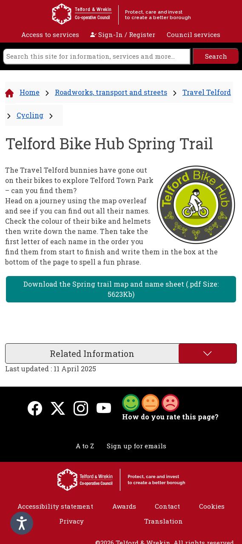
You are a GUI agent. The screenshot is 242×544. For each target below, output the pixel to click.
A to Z (85, 445)
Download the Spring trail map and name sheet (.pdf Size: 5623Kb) (121, 289)
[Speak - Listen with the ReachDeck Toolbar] (21, 523)
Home (30, 92)
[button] (150, 402)
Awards (124, 506)
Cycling (30, 115)
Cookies (212, 506)
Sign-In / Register (122, 34)
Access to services (50, 34)
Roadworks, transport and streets (111, 92)
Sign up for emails (136, 445)
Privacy (71, 521)
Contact (167, 506)
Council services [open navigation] (193, 34)
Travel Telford (206, 92)
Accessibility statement (55, 506)
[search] (97, 56)
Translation (163, 521)
